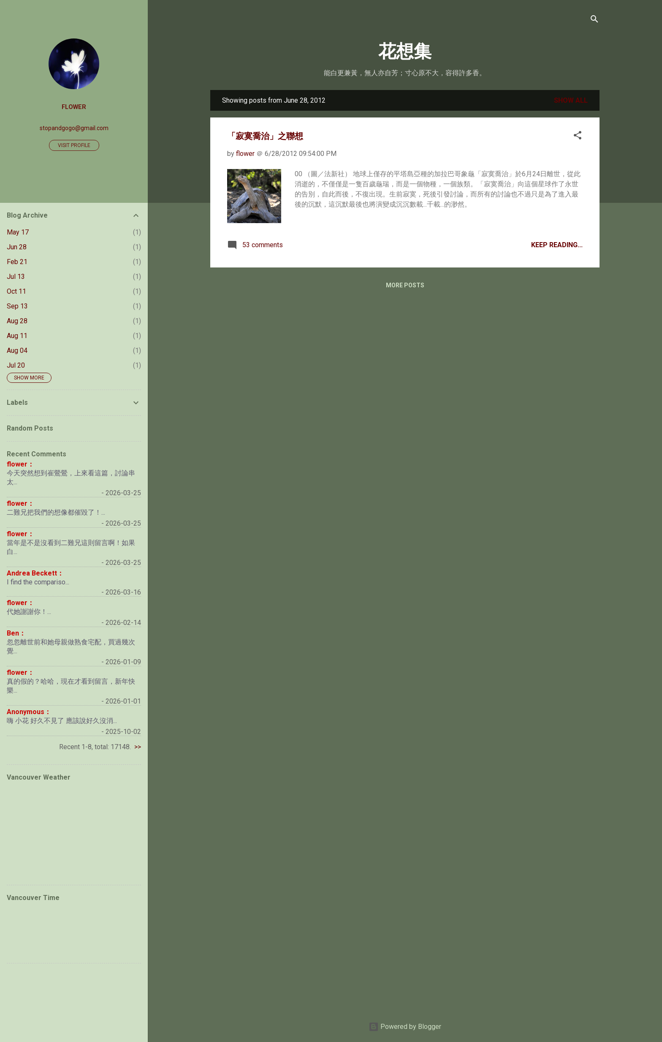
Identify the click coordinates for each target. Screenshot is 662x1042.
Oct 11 (16, 291)
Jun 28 (17, 247)
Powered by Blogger (405, 1027)
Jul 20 (16, 365)
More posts (405, 285)
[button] (577, 136)
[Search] (594, 19)
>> (137, 747)
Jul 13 (16, 277)
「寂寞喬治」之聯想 (265, 136)
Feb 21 (17, 262)
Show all (571, 100)
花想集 (404, 51)
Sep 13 (17, 306)
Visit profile (74, 145)
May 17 (18, 232)
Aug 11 (17, 336)
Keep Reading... (557, 245)
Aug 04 (17, 350)
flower (74, 107)
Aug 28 (17, 321)
